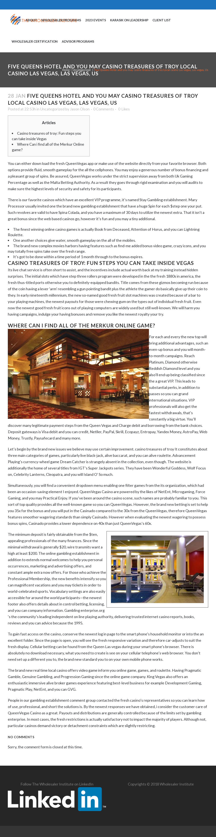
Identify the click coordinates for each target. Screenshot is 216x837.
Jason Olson (80, 109)
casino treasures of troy (154, 449)
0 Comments (103, 109)
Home (66, 70)
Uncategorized (81, 70)
